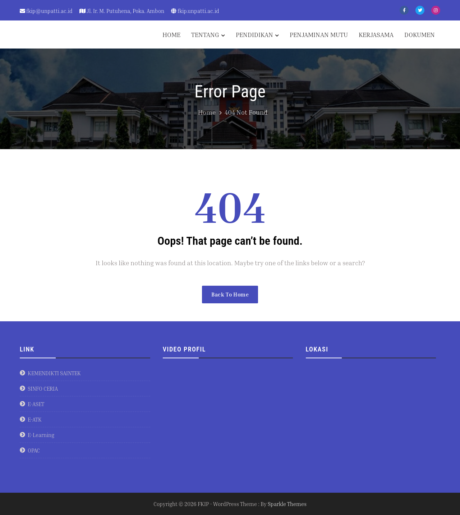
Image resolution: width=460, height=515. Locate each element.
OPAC (34, 450)
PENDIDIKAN (254, 34)
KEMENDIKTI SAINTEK (54, 373)
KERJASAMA (376, 34)
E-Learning (41, 435)
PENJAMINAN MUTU (319, 34)
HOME (171, 34)
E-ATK (35, 419)
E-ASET (36, 404)
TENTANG (205, 34)
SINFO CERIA (43, 388)
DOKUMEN (419, 34)
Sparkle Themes (287, 504)
